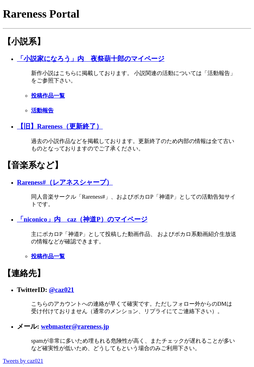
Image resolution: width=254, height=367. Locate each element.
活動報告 (42, 110)
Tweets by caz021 (23, 361)
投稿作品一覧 (48, 96)
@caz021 (61, 289)
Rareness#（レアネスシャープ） (65, 182)
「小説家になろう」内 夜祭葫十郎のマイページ (90, 58)
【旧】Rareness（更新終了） (60, 126)
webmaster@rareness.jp (75, 326)
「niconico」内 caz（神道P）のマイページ (82, 219)
